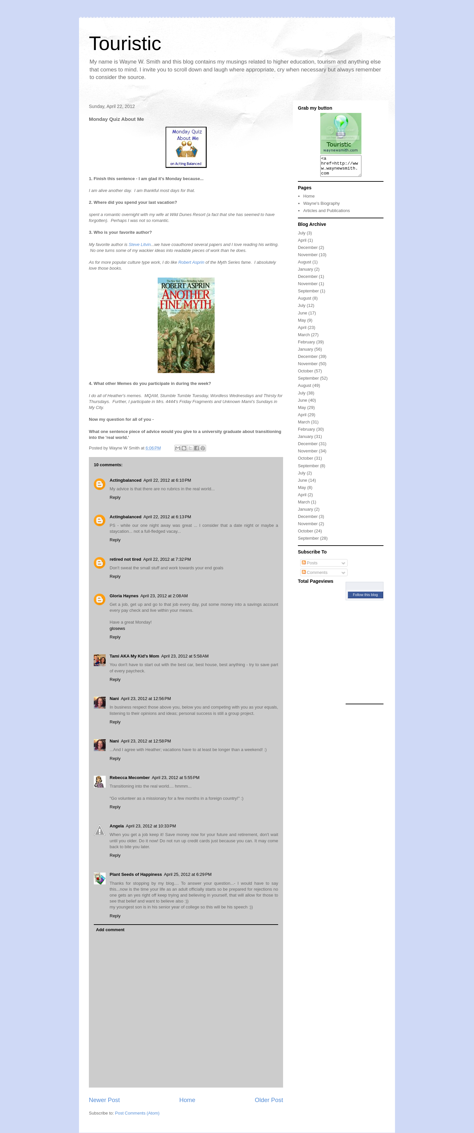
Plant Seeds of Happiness (136, 874)
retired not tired (125, 559)
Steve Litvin (140, 244)
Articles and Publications (326, 214)
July (301, 236)
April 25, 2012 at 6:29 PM (188, 874)
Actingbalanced (126, 480)
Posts (310, 566)
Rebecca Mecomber (130, 777)
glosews (117, 628)
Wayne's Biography (321, 207)
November (308, 258)
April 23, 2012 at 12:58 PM (146, 741)
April (302, 244)
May (302, 324)
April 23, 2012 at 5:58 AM (185, 656)
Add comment (110, 929)
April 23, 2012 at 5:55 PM (175, 777)
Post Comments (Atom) (137, 1113)
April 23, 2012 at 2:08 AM (164, 595)
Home (187, 1100)
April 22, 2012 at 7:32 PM (167, 559)
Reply (115, 497)
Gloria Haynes (124, 595)
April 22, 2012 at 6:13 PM (167, 516)
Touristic (125, 43)
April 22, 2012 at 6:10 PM (167, 480)
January (305, 273)
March (304, 338)
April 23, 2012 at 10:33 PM (151, 825)
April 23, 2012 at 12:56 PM (146, 698)
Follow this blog (365, 599)
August (304, 265)
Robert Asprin (191, 262)
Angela (117, 825)
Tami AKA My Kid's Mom (134, 656)
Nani (114, 698)
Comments (315, 576)
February (306, 345)
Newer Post (104, 1100)
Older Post (269, 1100)
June (302, 316)
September (308, 294)
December (308, 251)
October (305, 374)
